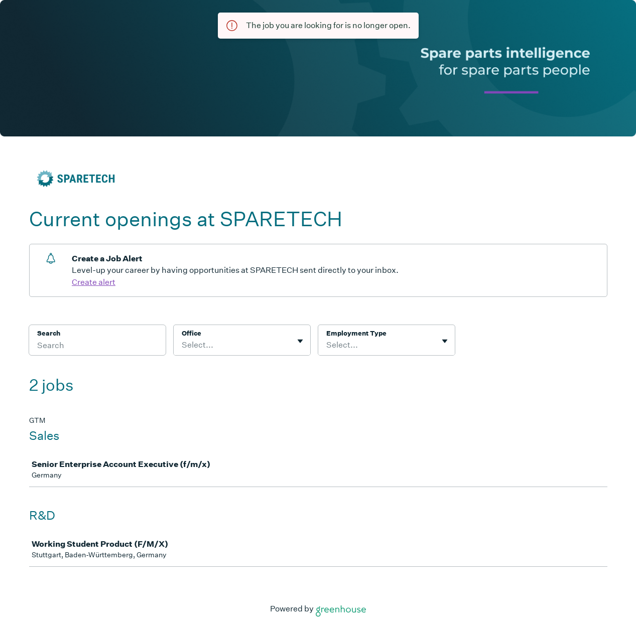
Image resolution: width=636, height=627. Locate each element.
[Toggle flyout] (300, 341)
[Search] (97, 346)
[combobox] (182, 345)
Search (49, 333)
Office (191, 333)
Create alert (93, 282)
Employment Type (356, 333)
